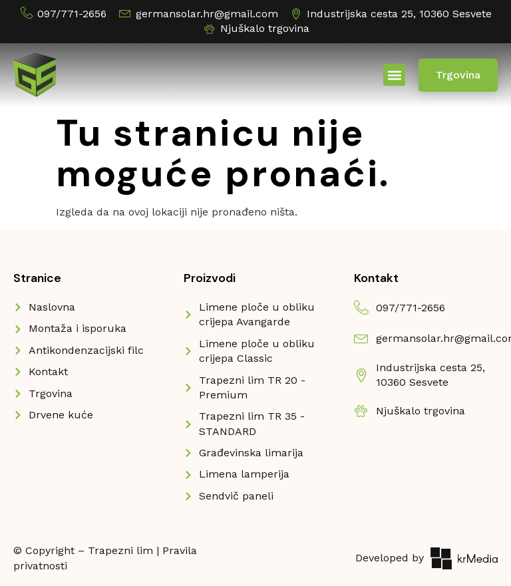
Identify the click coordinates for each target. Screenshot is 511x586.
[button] (394, 75)
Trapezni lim (120, 550)
